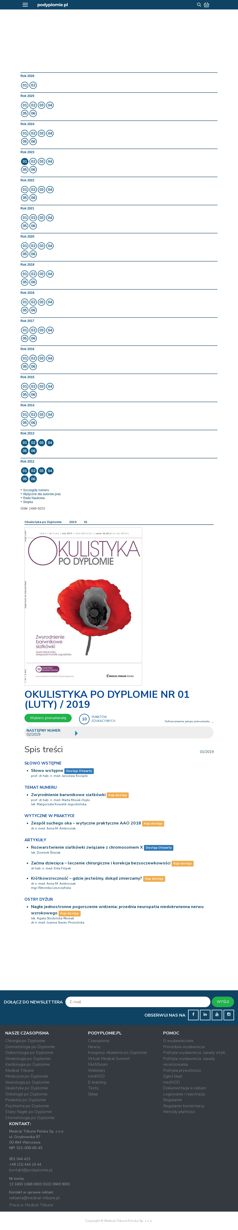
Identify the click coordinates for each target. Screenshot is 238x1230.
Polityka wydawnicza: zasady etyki (194, 1052)
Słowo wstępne (47, 770)
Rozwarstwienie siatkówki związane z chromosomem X (87, 847)
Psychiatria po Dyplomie (27, 1106)
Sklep (93, 1094)
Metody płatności (179, 1111)
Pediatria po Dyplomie (25, 1100)
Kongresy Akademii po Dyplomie (117, 1052)
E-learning (97, 1082)
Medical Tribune (19, 1070)
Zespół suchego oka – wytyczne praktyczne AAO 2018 (86, 823)
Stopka (28, 502)
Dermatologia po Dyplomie (30, 1046)
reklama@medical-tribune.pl (34, 1198)
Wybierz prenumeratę (48, 717)
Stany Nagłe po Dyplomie (28, 1111)
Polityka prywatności (182, 1070)
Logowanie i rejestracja (184, 1094)
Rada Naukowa (34, 498)
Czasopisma (98, 1040)
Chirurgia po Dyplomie (25, 1040)
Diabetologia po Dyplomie (29, 1052)
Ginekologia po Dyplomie (28, 1058)
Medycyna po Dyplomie (26, 1076)
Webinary (96, 1070)
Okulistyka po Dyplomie (43, 522)
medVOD (96, 1076)
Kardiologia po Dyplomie (27, 1064)
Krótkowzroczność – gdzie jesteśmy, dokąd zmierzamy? (86, 878)
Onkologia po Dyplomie (26, 1094)
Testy (93, 1088)
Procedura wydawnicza (184, 1046)
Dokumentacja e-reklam (184, 1088)
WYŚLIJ (223, 1001)
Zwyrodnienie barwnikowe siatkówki (68, 795)
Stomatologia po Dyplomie (30, 1117)
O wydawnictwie (178, 1040)
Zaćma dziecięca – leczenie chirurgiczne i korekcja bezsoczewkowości (100, 863)
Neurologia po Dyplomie (27, 1082)
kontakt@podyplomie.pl (31, 1170)
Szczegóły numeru (36, 490)
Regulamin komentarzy (183, 1106)
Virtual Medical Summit (109, 1058)
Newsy (94, 1046)
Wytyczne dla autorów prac (42, 494)
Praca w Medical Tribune (31, 1205)
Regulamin (172, 1100)
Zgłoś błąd (172, 1076)
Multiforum (98, 1064)
